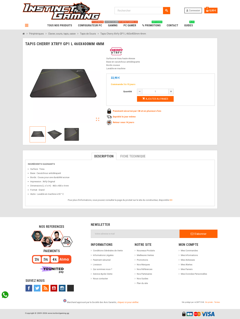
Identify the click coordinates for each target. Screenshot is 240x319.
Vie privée (209, 302)
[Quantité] (155, 91)
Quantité (127, 91)
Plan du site (142, 283)
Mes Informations (189, 255)
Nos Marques (143, 264)
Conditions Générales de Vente (108, 250)
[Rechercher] (142, 10)
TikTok (70, 288)
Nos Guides (142, 278)
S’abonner (198, 233)
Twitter (37, 288)
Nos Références (144, 269)
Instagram (62, 288)
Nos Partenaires (144, 274)
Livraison (97, 264)
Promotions (142, 260)
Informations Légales (103, 255)
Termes (217, 302)
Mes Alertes (186, 264)
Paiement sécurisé (101, 260)
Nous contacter (100, 278)
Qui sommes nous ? (102, 269)
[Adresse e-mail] (135, 234)
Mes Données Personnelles (194, 274)
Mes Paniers (186, 269)
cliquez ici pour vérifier (127, 302)
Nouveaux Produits (146, 250)
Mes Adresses (188, 260)
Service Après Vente (102, 274)
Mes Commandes (189, 250)
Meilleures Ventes (145, 255)
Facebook (29, 288)
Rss (45, 288)
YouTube (53, 288)
